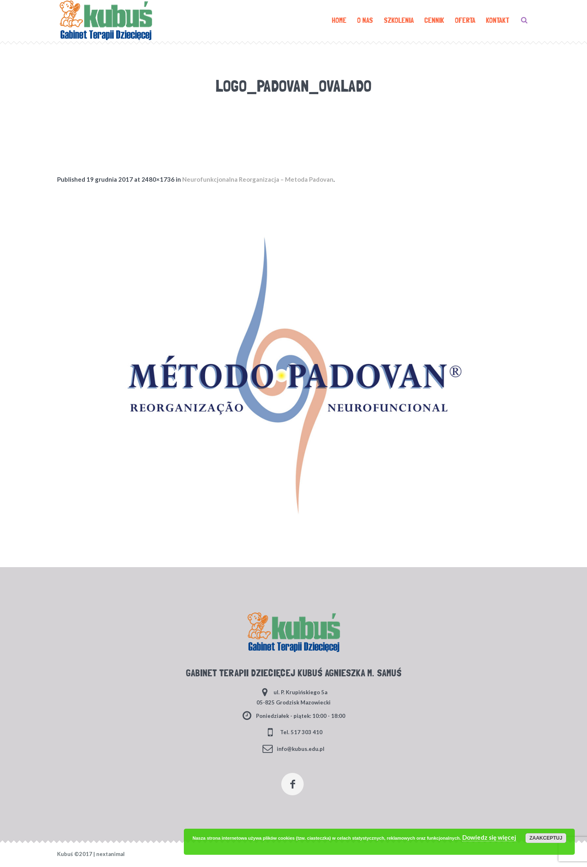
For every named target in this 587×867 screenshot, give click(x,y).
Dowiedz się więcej (489, 837)
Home (253, 101)
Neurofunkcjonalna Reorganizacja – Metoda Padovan (257, 179)
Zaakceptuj (546, 838)
